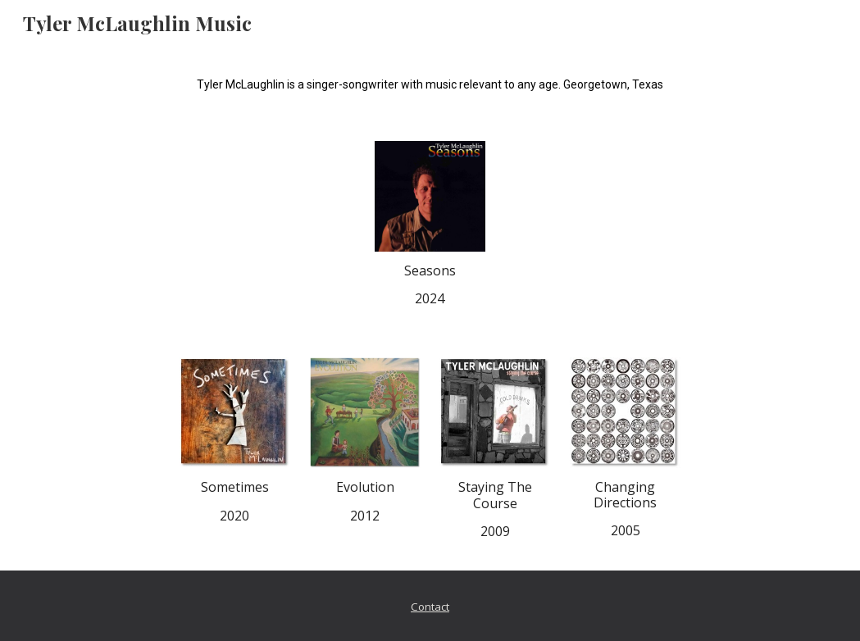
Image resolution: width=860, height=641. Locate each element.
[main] (430, 84)
